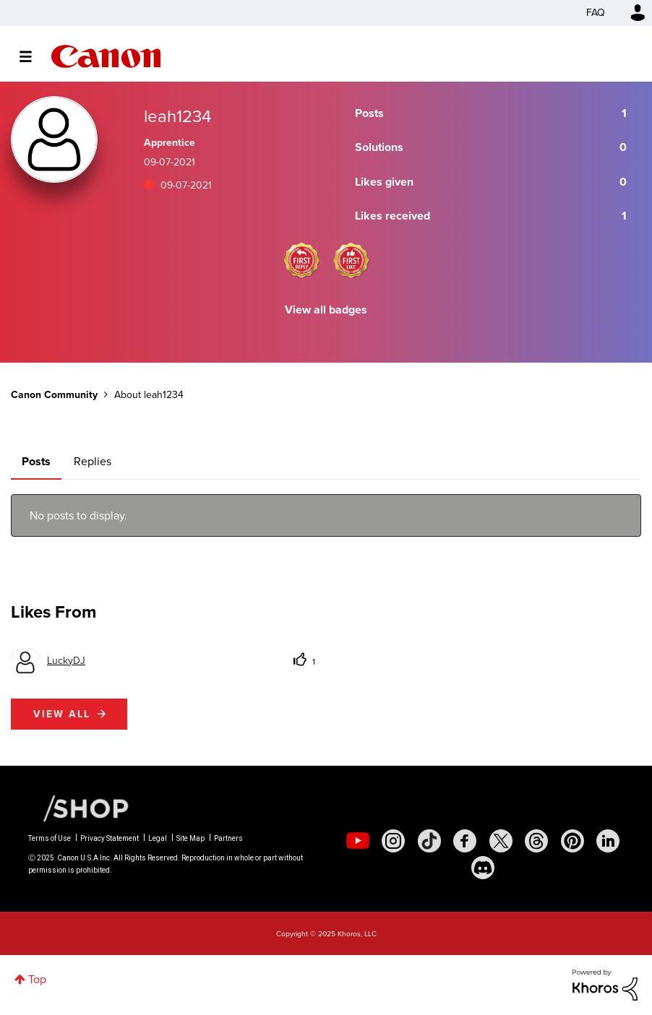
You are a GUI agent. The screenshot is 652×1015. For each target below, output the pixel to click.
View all (61, 714)
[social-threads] (536, 840)
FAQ (595, 12)
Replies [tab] (92, 461)
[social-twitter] (500, 840)
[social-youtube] (357, 840)
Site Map (190, 838)
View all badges (326, 309)
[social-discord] (482, 867)
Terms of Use (49, 838)
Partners (228, 838)
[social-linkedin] (607, 840)
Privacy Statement (109, 838)
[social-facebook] (464, 840)
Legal (157, 838)
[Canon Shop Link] (78, 807)
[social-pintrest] (572, 840)
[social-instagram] (393, 840)
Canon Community (105, 56)
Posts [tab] (36, 461)
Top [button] (37, 979)
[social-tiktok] (429, 840)
